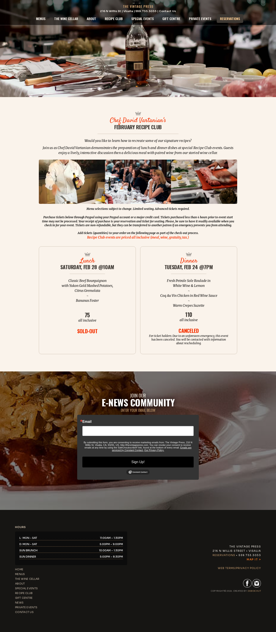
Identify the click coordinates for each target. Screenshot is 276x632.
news (19, 602)
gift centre (171, 18)
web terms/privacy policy (239, 568)
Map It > (254, 559)
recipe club (114, 18)
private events (200, 18)
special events (142, 18)
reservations (230, 18)
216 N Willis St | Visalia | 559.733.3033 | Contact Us (138, 11)
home (19, 569)
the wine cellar (66, 18)
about (91, 18)
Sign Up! (137, 462)
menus (40, 18)
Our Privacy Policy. (154, 450)
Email (87, 421)
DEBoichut (254, 591)
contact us (24, 612)
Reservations (224, 555)
